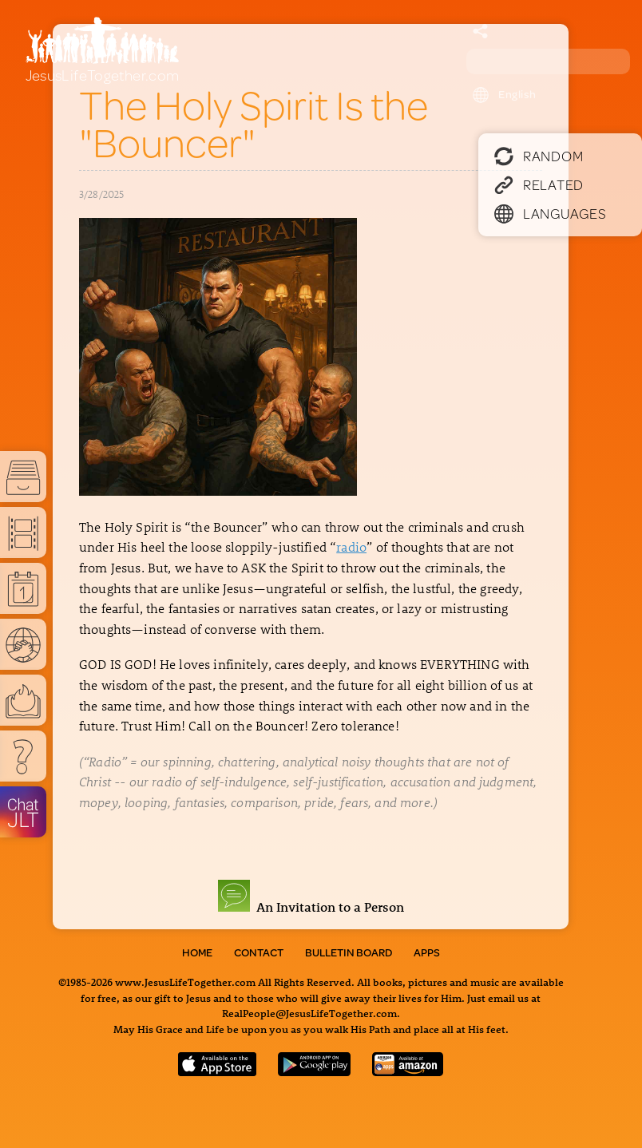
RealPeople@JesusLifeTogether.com (309, 1012)
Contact (258, 952)
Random (538, 155)
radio (351, 546)
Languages (550, 213)
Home (197, 952)
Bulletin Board (348, 952)
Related (539, 184)
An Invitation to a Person (311, 907)
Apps (427, 952)
